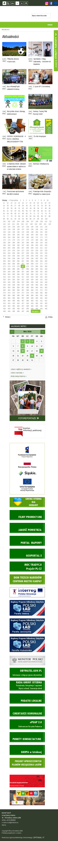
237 (23, 255)
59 (38, 210)
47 (42, 208)
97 (34, 218)
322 (46, 277)
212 (46, 247)
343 (4, 284)
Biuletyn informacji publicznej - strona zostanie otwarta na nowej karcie (27, 424)
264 (9, 263)
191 (41, 242)
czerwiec (42, 332)
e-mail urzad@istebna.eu (10, 822)
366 (18, 290)
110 (46, 221)
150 (36, 232)
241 (41, 255)
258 (27, 261)
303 (4, 274)
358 (27, 287)
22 (45, 203)
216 (18, 250)
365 (13, 290)
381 (41, 292)
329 (32, 279)
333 (4, 282)
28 (19, 205)
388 (27, 295)
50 (4, 210)
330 (36, 279)
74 (45, 213)
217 (23, 250)
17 (26, 203)
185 (13, 242)
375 (13, 292)
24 (4, 205)
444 (9, 311)
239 (32, 255)
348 (27, 284)
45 (34, 208)
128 (27, 226)
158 (27, 234)
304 (9, 274)
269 (32, 263)
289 (32, 269)
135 (13, 229)
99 (42, 218)
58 (34, 210)
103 (13, 221)
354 (9, 287)
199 (32, 245)
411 (41, 300)
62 (49, 210)
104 (18, 221)
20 (38, 203)
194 (9, 245)
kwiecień (12, 332)
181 (41, 240)
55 (23, 210)
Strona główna (4, 3)
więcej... (4, 825)
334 (9, 282)
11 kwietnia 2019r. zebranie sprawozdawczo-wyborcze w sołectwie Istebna (16, 166)
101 (4, 221)
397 (23, 298)
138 (27, 229)
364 (9, 290)
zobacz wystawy (17, 373)
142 (46, 229)
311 (41, 274)
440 (36, 308)
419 (32, 303)
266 (18, 263)
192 (46, 242)
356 (18, 287)
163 (4, 237)
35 (45, 205)
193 (4, 245)
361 (41, 287)
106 (27, 221)
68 (23, 213)
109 (41, 221)
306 (18, 274)
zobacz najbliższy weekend (21, 369)
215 (13, 250)
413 (4, 303)
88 (49, 216)
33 (38, 205)
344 (9, 284)
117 (27, 224)
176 (18, 240)
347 (23, 284)
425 (13, 306)
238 (27, 255)
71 (34, 213)
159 (32, 234)
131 (41, 226)
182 (46, 240)
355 (13, 287)
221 (41, 250)
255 (13, 261)
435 (13, 308)
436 (18, 308)
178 (27, 240)
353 (4, 287)
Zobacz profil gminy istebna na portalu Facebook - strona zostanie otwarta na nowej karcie (50, 3)
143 (4, 232)
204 (9, 247)
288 (27, 269)
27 (15, 205)
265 (13, 263)
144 (9, 232)
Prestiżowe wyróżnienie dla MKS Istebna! (15, 192)
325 (13, 279)
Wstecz (7, 317)
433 (4, 308)
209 (32, 247)
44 (30, 208)
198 (27, 245)
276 (18, 266)
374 (9, 292)
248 (27, 258)
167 (23, 237)
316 (18, 277)
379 (32, 292)
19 (34, 203)
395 (13, 298)
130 (36, 226)
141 (41, 229)
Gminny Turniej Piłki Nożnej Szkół (40, 112)
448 (27, 311)
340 (36, 282)
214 (9, 250)
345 (13, 284)
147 (23, 232)
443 (4, 311)
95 (27, 218)
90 (8, 218)
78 (11, 216)
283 (4, 269)
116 (22, 224)
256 (18, 261)
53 (15, 210)
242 (46, 255)
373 (4, 292)
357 (23, 287)
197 (23, 245)
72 (38, 213)
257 (23, 261)
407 (23, 300)
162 (46, 234)
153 (4, 234)
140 (36, 229)
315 (13, 277)
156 (18, 234)
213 (4, 250)
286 (18, 269)
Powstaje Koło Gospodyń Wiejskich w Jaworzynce (42, 192)
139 (32, 229)
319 (32, 277)
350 (36, 284)
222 (46, 250)
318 (27, 277)
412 (46, 300)
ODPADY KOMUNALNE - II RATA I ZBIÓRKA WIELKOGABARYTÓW (16, 139)
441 (41, 308)
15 (19, 203)
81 (23, 216)
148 (27, 232)
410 (36, 300)
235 (13, 255)
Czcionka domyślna (17, 3)
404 (9, 300)
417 (23, 303)
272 (46, 263)
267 (23, 263)
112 (4, 224)
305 (13, 274)
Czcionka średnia (22, 3)
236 (18, 255)
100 (46, 218)
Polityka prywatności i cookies (11, 833)
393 (4, 298)
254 (9, 261)
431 (41, 306)
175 (13, 240)
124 (9, 226)
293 (4, 271)
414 (9, 303)
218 (27, 250)
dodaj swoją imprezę (19, 376)
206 (18, 247)
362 (46, 287)
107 (32, 221)
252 (46, 258)
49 (49, 208)
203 (4, 247)
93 (19, 218)
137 (23, 229)
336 (18, 282)
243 (4, 258)
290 (36, 269)
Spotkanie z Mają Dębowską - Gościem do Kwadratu (42, 61)
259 (32, 261)
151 (41, 232)
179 (32, 240)
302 (46, 271)
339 (32, 282)
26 (11, 205)
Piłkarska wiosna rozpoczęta (13, 60)
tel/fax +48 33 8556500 (9, 820)
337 (23, 282)
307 (23, 274)
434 (9, 308)
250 (36, 258)
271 (41, 263)
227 (23, 253)
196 (18, 245)
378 (27, 292)
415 (13, 303)
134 (9, 229)
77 (8, 216)
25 (8, 205)
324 (9, 279)
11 (4, 203)
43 (27, 208)
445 (13, 311)
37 (4, 208)
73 (42, 213)
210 (36, 247)
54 (19, 210)
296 (18, 271)
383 (4, 295)
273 (4, 266)
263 (4, 263)
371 (41, 290)
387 (23, 295)
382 (46, 292)
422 (46, 303)
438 (27, 308)
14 (15, 203)
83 (30, 216)
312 (46, 274)
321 (41, 277)
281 (41, 266)
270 (36, 263)
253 (4, 261)
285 (13, 269)
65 (11, 213)
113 (9, 224)
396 (18, 298)
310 (36, 274)
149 (32, 232)
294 (9, 271)
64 (8, 213)
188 (27, 242)
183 (4, 242)
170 (36, 237)
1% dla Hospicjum (39, 136)
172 (46, 237)
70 (30, 213)
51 (8, 210)
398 (27, 298)
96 (30, 218)
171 (41, 237)
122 (49, 224)
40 (15, 208)
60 (42, 210)
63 (4, 213)
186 (18, 242)
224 (9, 253)
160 (36, 234)
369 (32, 290)
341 (41, 282)
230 (36, 253)
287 (23, 269)
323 (4, 279)
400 (36, 298)
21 (42, 203)
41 (19, 208)
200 (36, 245)
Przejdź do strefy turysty (56, 50)
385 (13, 295)
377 (23, 292)
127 (23, 226)
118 (31, 224)
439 (32, 308)
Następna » (36, 311)
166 (18, 237)
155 (13, 234)
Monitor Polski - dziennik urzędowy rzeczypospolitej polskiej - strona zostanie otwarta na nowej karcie (27, 655)
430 (36, 306)
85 (38, 216)
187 (23, 242)
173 (4, 240)
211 (41, 247)
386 (18, 295)
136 (18, 229)
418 (27, 303)
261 (41, 261)
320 (36, 277)
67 (19, 213)
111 (50, 221)
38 (8, 208)
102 (9, 221)
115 (18, 224)
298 (27, 271)
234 (9, 255)
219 (32, 250)
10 (47, 200)
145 (13, 232)
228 (27, 253)
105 (23, 221)
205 (13, 247)
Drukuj (50, 317)
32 (34, 205)
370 (36, 290)
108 (36, 221)
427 (23, 306)
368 (27, 290)
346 (18, 284)
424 (9, 306)
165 (13, 237)
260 (36, 261)
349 (32, 284)
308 (27, 274)
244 (9, 258)
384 (9, 295)
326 (18, 279)
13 (11, 203)
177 (23, 240)
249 (32, 258)
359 (32, 287)
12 (7, 203)
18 (30, 203)
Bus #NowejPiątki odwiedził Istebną (13, 87)
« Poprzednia (13, 200)
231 (41, 253)
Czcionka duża (26, 3)
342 (46, 282)
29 (23, 205)
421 (41, 303)
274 (9, 266)
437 (23, 308)
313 (4, 277)
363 (4, 290)
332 (46, 279)
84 (34, 216)
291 (41, 269)
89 (4, 218)
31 (30, 205)
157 (23, 234)
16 (23, 203)
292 (46, 269)
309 (32, 274)
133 (4, 229)
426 (18, 306)
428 (27, 306)
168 (27, 237)
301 (41, 271)
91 (11, 218)
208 (27, 247)
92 (15, 218)
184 (9, 242)
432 (46, 306)
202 (46, 245)
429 (32, 306)
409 (32, 300)
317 (23, 277)
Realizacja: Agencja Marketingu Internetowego (17, 837)
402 (46, 298)
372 (46, 290)
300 (36, 271)
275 (13, 266)
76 (4, 216)
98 (38, 218)
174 (9, 240)
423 (4, 306)
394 (9, 298)
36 (49, 205)
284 (9, 269)
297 (23, 271)
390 (36, 295)
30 (27, 205)
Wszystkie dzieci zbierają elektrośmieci (16, 112)
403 (4, 300)
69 (27, 213)
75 (49, 213)
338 (27, 282)
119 (36, 224)
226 (18, 253)
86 (42, 216)
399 (32, 298)
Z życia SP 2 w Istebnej (41, 86)
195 (13, 245)
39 (11, 208)
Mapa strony (13, 3)
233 (4, 255)
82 (27, 216)
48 (45, 208)
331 (41, 279)
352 (46, 284)
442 (46, 308)
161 (41, 234)
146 (18, 232)
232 (46, 253)
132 (46, 226)
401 (41, 298)
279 (32, 266)
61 (45, 210)
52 (11, 210)
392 (46, 295)
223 (4, 253)
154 (9, 234)
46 (38, 208)
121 (45, 224)
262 (46, 261)
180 (36, 240)
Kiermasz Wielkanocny (41, 163)
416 (18, 303)
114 (13, 224)
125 (13, 226)
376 (18, 292)
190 (36, 242)
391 (41, 295)
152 (46, 232)
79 (15, 216)
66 (15, 213)
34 (42, 205)
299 (32, 271)
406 (18, 300)
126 (18, 226)
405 (13, 300)
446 (18, 311)
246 (18, 258)
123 (4, 226)
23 (49, 203)
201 (41, 245)
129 (32, 226)
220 (36, 250)
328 (27, 279)
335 (13, 282)
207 (23, 247)
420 (36, 303)
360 (36, 287)
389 (32, 295)
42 (23, 208)
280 (36, 266)
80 (19, 216)
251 (41, 258)
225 (13, 253)
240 (36, 255)
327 (23, 279)
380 (36, 292)
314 (9, 277)
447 (23, 311)
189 (32, 242)
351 (41, 284)
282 (46, 266)
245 (13, 258)
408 (27, 300)
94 (23, 218)
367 (23, 290)
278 (27, 266)
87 (45, 216)
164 (9, 237)
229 (32, 253)
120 (40, 224)
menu (50, 24)
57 (30, 210)
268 (27, 263)
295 (13, 271)
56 (27, 210)
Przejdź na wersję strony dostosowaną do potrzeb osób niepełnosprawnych (8, 3)
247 (23, 258)
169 (32, 237)
